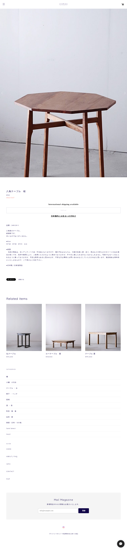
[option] (63, 93)
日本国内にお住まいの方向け (63, 216)
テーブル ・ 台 (12, 388)
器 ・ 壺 (9, 405)
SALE (8, 434)
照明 (8, 400)
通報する (21, 279)
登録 (83, 511)
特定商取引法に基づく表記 (70, 533)
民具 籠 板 (11, 411)
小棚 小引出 (11, 382)
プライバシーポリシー (55, 533)
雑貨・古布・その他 (13, 422)
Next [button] (124, 93)
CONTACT (10, 471)
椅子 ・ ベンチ (12, 394)
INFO (8, 464)
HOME (8, 449)
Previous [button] (2, 93)
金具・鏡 (9, 417)
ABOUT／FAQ (11, 456)
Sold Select (11, 428)
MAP (8, 479)
